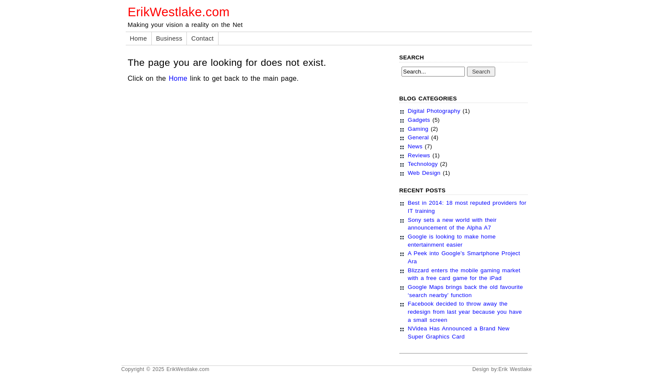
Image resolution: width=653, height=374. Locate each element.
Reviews (419, 155)
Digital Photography (434, 111)
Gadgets (419, 120)
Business (169, 38)
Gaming (418, 129)
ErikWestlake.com (179, 12)
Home (138, 38)
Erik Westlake (515, 369)
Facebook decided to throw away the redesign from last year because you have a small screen (465, 311)
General (418, 137)
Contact (202, 38)
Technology (423, 164)
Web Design (424, 173)
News (415, 146)
